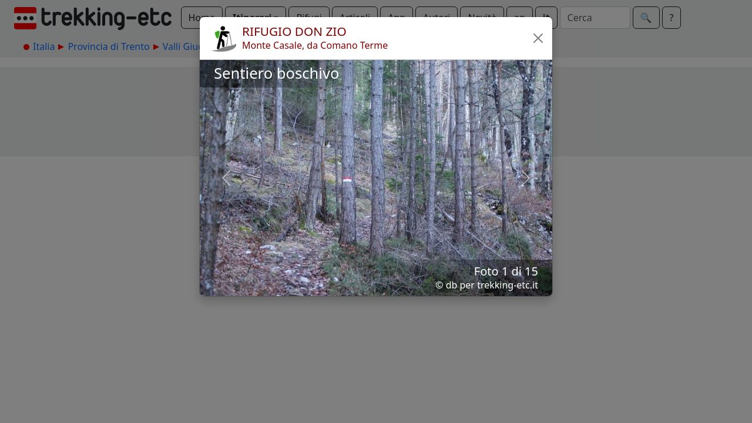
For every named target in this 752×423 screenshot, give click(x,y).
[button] (538, 38)
